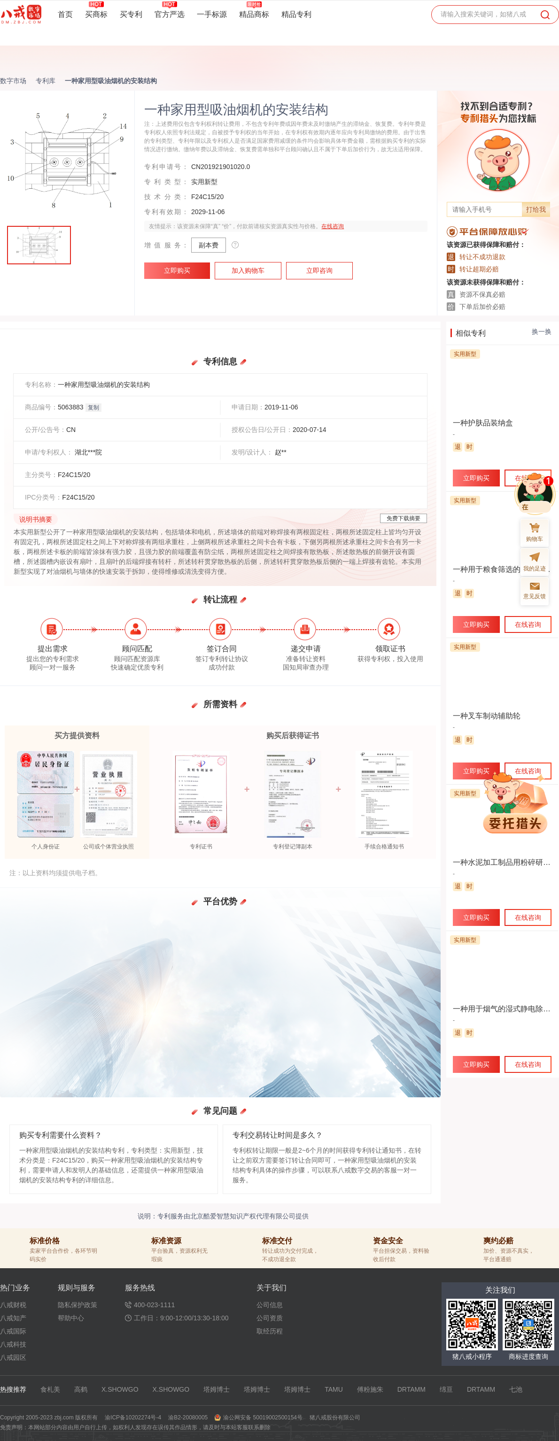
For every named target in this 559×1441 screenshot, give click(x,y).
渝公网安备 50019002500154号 (263, 1417)
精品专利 (296, 14)
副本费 (208, 245)
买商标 (96, 14)
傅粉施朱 (370, 1389)
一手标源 (212, 14)
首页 (65, 14)
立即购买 (177, 270)
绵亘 (446, 1389)
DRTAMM (411, 1389)
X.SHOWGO (120, 1389)
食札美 (50, 1389)
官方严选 (170, 14)
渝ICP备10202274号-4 (133, 1417)
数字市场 (13, 81)
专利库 (45, 81)
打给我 (536, 209)
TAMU (334, 1389)
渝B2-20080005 (188, 1417)
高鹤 (80, 1389)
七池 (515, 1389)
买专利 (131, 14)
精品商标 (254, 14)
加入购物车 (248, 270)
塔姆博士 (216, 1389)
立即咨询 (319, 270)
